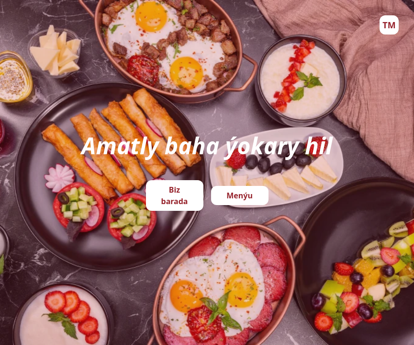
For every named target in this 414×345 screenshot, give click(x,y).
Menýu (239, 195)
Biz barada (174, 195)
